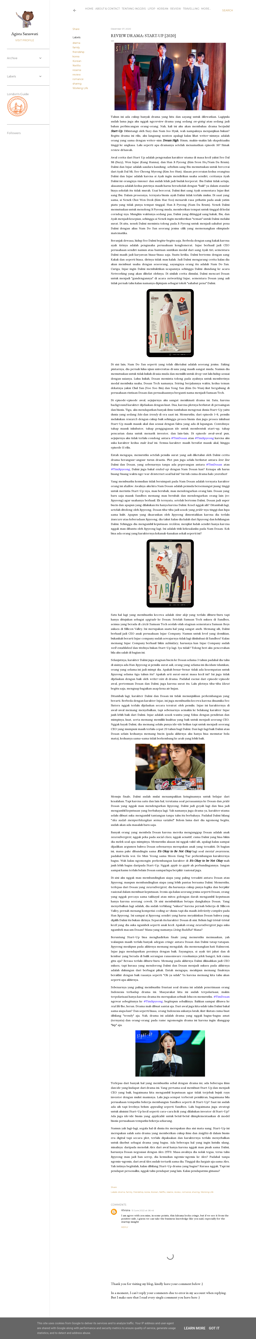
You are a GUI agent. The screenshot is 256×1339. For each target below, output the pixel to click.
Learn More (194, 1328)
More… (206, 8)
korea (76, 56)
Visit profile (24, 40)
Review (175, 8)
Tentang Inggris (134, 8)
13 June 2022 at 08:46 (143, 1210)
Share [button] (76, 29)
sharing (77, 83)
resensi (77, 70)
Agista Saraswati (24, 33)
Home (89, 8)
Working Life (80, 88)
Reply (124, 1227)
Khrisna (125, 1210)
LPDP (151, 8)
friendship (78, 52)
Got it (214, 1328)
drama (76, 43)
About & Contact (107, 8)
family (76, 47)
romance (78, 79)
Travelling (191, 8)
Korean (162, 8)
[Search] (227, 10)
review (77, 74)
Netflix (77, 65)
